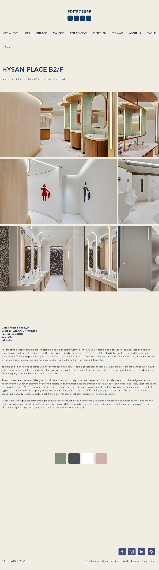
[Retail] (18, 79)
